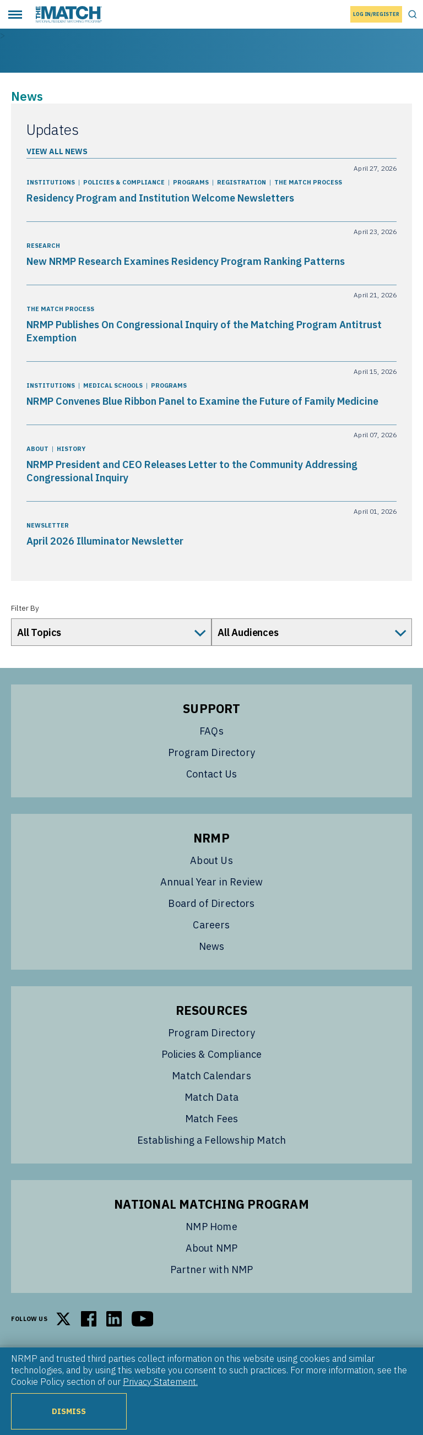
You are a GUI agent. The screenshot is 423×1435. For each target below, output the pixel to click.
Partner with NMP (211, 1269)
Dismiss (69, 1411)
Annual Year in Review (211, 882)
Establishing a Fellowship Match (211, 1140)
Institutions (50, 182)
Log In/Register (376, 14)
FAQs (211, 731)
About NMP (212, 1248)
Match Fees (211, 1118)
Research (43, 245)
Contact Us (211, 774)
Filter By (25, 608)
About (37, 449)
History (71, 449)
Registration (241, 182)
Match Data (211, 1097)
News (212, 946)
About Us (211, 860)
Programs (191, 182)
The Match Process (308, 182)
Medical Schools (113, 385)
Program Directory (211, 752)
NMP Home (211, 1226)
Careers (211, 924)
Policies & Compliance (124, 182)
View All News (57, 151)
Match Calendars (211, 1075)
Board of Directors (211, 903)
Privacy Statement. (160, 1382)
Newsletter (47, 525)
